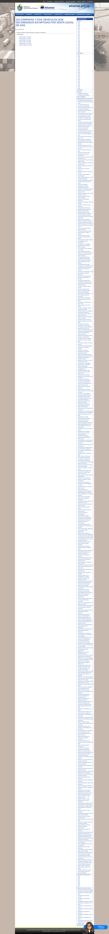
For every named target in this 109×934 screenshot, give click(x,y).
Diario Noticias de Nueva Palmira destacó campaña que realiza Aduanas (84, 261)
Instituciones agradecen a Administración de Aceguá (83, 185)
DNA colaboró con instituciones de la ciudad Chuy (85, 715)
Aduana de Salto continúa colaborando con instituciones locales (85, 680)
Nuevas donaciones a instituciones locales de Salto (85, 563)
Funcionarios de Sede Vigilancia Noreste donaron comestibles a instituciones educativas (84, 365)
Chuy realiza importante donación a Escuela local (85, 451)
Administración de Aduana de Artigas (85, 891)
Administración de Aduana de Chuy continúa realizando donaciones (85, 794)
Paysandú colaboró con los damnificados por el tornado (83, 576)
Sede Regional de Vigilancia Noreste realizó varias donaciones (85, 814)
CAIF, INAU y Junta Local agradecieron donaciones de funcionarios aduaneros (83, 351)
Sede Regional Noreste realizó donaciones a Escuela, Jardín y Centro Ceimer (84, 372)
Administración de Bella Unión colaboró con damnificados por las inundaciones (84, 728)
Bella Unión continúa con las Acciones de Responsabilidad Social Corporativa (85, 691)
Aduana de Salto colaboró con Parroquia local (84, 746)
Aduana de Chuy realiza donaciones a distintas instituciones (85, 760)
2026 (79, 51)
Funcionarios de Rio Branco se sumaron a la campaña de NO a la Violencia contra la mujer (85, 383)
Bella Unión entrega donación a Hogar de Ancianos (84, 197)
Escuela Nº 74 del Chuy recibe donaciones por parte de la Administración (84, 154)
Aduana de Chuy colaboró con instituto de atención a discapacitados (85, 534)
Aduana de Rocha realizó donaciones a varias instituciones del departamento (85, 649)
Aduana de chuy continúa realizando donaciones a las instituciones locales (85, 677)
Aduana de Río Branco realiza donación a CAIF (84, 796)
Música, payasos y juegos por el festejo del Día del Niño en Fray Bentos (84, 867)
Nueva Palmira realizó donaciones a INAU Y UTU (85, 137)
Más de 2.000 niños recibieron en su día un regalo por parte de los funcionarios (85, 295)
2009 (79, 26)
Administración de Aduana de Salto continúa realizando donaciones (85, 558)
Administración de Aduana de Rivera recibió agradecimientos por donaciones (85, 630)
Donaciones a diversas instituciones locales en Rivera (85, 505)
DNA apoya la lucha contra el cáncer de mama (85, 143)
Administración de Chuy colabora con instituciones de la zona (85, 502)
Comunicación (58, 14)
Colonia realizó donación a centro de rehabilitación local (85, 368)
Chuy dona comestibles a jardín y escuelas (84, 287)
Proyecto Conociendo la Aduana (84, 888)
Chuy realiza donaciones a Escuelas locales (85, 226)
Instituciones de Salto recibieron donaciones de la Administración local (85, 751)
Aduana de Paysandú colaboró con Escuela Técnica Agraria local (85, 702)
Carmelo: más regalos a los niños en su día (85, 468)
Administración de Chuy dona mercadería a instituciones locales (84, 397)
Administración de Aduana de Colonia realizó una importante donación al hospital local (85, 566)
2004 (79, 56)
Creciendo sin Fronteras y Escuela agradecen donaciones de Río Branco (85, 223)
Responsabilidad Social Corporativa (85, 98)
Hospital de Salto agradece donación (85, 180)
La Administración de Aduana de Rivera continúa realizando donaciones (84, 543)
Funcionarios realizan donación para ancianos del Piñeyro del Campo (85, 131)
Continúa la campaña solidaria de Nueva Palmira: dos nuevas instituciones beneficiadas (84, 420)
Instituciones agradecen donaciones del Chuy (85, 166)
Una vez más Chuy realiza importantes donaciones (83, 128)
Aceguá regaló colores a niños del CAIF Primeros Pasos (84, 314)
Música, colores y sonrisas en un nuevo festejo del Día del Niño (84, 457)
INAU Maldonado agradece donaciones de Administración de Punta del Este (84, 437)
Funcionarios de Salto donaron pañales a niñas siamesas (84, 584)
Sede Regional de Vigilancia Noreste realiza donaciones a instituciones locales (85, 807)
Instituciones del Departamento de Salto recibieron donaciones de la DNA (84, 706)
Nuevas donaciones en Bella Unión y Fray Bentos (85, 409)
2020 (79, 42)
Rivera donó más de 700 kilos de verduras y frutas (84, 191)
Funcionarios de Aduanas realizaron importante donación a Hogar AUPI (85, 123)
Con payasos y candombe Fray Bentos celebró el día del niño (84, 460)
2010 (79, 28)
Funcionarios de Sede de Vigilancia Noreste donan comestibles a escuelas (85, 347)
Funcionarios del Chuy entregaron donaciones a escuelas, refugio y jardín (84, 340)
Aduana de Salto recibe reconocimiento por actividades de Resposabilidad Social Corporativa (85, 491)
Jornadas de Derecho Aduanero (84, 874)
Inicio (44, 1)
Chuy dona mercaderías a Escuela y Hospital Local (85, 445)
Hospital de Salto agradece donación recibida (85, 203)
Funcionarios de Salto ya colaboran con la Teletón (85, 249)
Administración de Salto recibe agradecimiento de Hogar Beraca (84, 208)
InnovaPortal (90, 933)
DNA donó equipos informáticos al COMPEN (84, 573)
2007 (79, 24)
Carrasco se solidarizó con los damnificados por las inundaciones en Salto (85, 742)
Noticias (79, 20)
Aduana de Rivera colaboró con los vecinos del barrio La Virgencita (85, 712)
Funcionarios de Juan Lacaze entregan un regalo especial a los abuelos (84, 237)
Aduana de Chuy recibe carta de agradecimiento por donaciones (84, 791)
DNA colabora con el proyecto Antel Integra (85, 429)
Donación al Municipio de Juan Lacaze (84, 507)
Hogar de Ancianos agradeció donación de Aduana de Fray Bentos (85, 220)
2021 (79, 44)
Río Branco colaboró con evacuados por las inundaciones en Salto (85, 731)
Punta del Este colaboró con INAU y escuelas (85, 343)
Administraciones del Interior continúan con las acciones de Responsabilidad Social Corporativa (85, 591)
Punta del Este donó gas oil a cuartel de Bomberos (85, 217)
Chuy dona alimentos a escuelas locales (84, 182)
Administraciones (69, 14)
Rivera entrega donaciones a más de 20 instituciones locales (85, 178)
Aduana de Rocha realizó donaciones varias (85, 820)
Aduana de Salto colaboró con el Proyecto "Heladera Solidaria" (84, 615)
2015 (79, 35)
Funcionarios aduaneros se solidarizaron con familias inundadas (85, 188)
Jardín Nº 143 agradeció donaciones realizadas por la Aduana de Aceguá (85, 330)
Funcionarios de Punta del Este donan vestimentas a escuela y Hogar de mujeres (85, 391)
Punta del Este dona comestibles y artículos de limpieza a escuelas (85, 214)
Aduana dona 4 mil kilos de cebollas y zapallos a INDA (85, 160)
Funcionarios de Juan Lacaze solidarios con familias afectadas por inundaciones (85, 376)
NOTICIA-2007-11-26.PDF (25, 45)
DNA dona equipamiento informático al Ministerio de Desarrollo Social (85, 836)
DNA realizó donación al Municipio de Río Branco (85, 766)
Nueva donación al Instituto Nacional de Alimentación (85, 476)
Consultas (79, 92)
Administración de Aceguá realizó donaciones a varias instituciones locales (84, 119)
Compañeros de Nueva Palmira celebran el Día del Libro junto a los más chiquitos (85, 857)
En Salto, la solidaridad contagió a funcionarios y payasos (84, 309)
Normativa (29, 14)
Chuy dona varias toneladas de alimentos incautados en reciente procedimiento (84, 479)
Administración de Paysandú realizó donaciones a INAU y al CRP (85, 126)
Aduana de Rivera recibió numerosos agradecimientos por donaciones (85, 656)
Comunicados (80, 53)
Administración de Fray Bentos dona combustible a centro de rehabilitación (85, 412)
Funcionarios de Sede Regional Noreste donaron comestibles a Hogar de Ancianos (84, 245)
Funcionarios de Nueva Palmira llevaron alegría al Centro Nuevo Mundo (84, 299)
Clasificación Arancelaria (83, 93)
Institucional (20, 14)
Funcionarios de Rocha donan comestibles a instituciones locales (85, 281)
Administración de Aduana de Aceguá (85, 889)
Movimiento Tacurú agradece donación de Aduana (83, 358)
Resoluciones (48, 14)
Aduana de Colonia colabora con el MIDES (85, 709)
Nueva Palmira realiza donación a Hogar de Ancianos (84, 255)
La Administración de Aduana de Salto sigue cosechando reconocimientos (84, 521)
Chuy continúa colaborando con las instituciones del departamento (85, 638)
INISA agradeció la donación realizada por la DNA (83, 653)
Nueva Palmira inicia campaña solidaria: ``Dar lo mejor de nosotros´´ (85, 252)
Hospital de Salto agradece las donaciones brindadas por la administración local (84, 696)
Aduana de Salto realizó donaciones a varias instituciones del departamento (85, 626)
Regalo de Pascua (81, 560)
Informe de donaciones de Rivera (84, 276)
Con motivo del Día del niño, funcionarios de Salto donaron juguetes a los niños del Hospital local (85, 642)
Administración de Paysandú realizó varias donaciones (85, 841)
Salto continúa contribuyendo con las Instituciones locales (85, 603)
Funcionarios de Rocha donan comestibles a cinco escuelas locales (85, 265)
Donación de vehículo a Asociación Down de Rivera (85, 487)
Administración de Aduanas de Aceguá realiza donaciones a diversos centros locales (84, 405)
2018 (79, 76)
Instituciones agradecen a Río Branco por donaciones (85, 163)
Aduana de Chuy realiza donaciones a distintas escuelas (85, 769)
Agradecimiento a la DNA (83, 416)
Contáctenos (49, 1)
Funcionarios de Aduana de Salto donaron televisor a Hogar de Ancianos (84, 232)
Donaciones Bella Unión (82, 512)
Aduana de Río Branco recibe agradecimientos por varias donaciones (84, 800)
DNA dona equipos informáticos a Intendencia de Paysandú (84, 754)
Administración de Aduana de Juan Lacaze (85, 906)
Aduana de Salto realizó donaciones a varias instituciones (85, 763)
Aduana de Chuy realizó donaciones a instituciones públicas (85, 823)
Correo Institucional (81, 96)
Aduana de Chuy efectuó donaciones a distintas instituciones (85, 775)
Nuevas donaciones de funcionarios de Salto (85, 172)
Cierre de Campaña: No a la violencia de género (85, 494)
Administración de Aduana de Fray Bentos (85, 903)
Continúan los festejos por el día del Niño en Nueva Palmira (85, 465)
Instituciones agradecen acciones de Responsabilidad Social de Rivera (85, 423)
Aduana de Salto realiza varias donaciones (84, 778)
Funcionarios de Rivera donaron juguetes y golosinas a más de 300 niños (85, 321)
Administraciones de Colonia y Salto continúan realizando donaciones (85, 582)
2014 (79, 34)
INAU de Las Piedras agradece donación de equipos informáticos (84, 394)
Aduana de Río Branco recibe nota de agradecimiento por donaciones (85, 772)
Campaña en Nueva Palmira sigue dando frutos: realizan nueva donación (85, 269)
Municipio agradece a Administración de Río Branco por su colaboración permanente (85, 442)
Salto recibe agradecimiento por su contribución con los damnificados (85, 518)
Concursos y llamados (70, 1)
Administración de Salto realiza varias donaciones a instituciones (85, 839)
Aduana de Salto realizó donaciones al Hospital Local (85, 570)
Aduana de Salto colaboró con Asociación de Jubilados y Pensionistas (84, 738)
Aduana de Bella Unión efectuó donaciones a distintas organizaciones (84, 826)
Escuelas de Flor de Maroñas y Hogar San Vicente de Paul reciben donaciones (85, 273)
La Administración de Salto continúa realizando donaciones (85, 539)
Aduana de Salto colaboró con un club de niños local (84, 734)
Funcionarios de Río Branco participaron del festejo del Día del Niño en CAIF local (84, 110)
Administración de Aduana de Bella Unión (85, 893)
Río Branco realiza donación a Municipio (84, 278)
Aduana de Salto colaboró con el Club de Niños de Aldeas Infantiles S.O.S (85, 672)
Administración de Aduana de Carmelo (84, 896)
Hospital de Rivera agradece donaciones (83, 200)
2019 (79, 41)
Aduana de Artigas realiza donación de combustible (85, 844)
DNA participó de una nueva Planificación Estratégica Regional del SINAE (85, 684)
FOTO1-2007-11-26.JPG (25, 37)
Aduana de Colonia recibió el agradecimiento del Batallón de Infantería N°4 (84, 662)
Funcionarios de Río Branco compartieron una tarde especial (84, 380)
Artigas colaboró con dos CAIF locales (84, 306)
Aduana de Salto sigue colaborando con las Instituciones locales (85, 688)
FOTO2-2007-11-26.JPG (25, 38)
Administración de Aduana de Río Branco (84, 918)
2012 (79, 31)
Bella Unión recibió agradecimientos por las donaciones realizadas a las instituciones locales (85, 622)
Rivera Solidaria (81, 514)
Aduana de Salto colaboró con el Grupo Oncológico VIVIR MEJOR (84, 618)
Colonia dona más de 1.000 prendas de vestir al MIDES (85, 645)
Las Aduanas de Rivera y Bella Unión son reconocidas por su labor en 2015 (85, 536)
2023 (79, 47)
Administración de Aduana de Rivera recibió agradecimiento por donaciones (85, 611)
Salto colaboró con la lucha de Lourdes (84, 169)
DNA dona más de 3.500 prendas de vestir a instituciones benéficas (85, 853)
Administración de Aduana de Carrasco (84, 899)
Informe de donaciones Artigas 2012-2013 (85, 134)
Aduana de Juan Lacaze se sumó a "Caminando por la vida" (85, 361)
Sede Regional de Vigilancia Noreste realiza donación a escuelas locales (85, 804)
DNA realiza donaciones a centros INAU (84, 415)
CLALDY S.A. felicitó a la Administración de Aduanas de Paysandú (84, 555)
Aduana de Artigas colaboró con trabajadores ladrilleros (84, 699)
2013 (79, 32)
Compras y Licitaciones (59, 1)
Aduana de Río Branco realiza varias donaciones (85, 783)
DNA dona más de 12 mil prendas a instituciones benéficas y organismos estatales (85, 787)
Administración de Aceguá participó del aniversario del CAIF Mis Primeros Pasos (85, 102)
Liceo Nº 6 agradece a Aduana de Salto (84, 150)
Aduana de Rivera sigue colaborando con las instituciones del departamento (85, 530)
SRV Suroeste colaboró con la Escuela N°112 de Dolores (84, 669)
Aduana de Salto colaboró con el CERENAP (84, 674)
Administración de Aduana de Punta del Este (85, 915)
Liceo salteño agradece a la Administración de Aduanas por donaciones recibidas (84, 401)
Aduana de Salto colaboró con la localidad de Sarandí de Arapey (84, 666)
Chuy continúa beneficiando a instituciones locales (84, 333)
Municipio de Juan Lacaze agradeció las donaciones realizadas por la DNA (85, 658)
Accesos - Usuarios (81, 1)
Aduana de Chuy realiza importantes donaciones (85, 780)
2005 (79, 57)
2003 (79, 55)
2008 (79, 25)
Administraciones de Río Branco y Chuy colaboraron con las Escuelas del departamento (85, 635)
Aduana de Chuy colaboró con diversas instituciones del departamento (84, 595)
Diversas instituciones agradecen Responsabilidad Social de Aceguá (85, 140)
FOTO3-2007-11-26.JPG (25, 40)
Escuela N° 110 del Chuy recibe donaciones (84, 205)
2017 (79, 38)
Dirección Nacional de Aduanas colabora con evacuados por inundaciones (84, 498)
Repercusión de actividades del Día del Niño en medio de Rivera (85, 336)
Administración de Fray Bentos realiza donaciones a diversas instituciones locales (84, 433)
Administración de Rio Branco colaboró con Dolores (84, 579)
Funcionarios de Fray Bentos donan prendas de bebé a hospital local (85, 448)
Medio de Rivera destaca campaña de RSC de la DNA (85, 317)
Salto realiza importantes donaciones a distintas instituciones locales (85, 551)
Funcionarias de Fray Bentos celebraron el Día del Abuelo (83, 748)
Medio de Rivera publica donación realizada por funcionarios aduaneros (85, 355)
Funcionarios (90, 1)
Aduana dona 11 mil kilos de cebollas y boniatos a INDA (85, 158)
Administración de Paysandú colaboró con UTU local (85, 587)
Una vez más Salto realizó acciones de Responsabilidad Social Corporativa (85, 600)
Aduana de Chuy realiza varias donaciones (84, 847)
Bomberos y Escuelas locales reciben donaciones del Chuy (85, 194)
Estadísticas (38, 14)
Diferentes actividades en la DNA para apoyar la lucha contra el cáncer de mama (85, 147)
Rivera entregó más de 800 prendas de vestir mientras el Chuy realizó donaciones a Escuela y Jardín (85, 115)
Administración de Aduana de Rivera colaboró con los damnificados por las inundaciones (85, 719)
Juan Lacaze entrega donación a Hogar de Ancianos (84, 229)
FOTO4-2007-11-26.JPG (25, 41)
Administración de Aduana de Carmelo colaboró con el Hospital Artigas (84, 548)
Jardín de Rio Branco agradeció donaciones (84, 387)
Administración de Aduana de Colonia (85, 901)
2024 (79, 48)
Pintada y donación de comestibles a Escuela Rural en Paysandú (85, 311)
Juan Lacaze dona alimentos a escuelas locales (84, 175)
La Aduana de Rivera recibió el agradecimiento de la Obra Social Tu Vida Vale (85, 526)
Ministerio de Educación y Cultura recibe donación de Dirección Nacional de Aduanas (84, 871)
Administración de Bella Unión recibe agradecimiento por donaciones (85, 833)
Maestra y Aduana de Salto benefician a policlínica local (83, 211)
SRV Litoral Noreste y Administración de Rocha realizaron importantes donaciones (85, 607)
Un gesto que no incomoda (83, 515)
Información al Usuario (83, 14)
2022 (79, 45)
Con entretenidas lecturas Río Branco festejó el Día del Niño (85, 462)
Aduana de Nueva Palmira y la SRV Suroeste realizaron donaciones (85, 863)
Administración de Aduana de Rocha (85, 920)
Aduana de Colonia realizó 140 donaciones (84, 830)
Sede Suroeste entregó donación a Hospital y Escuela (85, 284)
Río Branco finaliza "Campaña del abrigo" (84, 454)
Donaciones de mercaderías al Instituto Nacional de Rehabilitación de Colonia (85, 484)
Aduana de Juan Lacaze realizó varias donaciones (84, 817)
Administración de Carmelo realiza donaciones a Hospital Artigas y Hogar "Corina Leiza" (85, 472)
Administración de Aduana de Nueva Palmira (85, 909)
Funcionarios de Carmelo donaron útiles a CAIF (84, 303)
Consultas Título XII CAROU (83, 95)
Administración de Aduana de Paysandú (84, 912)
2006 (79, 22)
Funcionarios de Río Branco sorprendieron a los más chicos (84, 324)
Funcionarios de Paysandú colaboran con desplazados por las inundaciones (85, 241)
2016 (79, 37)
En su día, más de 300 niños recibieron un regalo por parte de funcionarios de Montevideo (84, 291)
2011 (79, 29)
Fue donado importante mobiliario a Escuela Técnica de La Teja (85, 327)
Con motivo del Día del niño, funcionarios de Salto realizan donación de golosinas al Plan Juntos (85, 106)
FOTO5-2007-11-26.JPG (25, 43)
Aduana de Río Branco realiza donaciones (84, 811)
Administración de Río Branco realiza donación (85, 757)
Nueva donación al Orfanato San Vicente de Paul (84, 426)
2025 (79, 50)
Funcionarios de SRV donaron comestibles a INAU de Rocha (84, 258)
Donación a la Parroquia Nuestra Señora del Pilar (84, 510)
